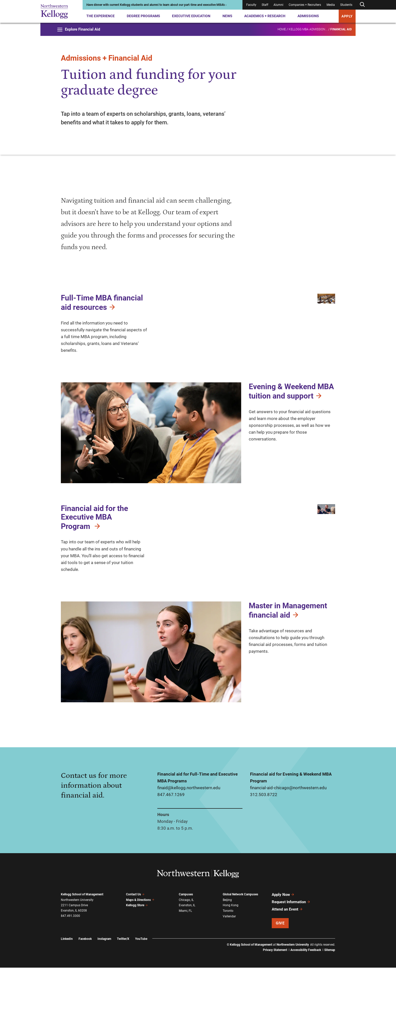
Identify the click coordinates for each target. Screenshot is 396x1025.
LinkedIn (67, 996)
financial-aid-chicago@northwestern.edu (288, 845)
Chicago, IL (186, 957)
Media (331, 5)
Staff (265, 5)
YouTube (141, 996)
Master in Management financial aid (288, 668)
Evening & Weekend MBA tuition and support (291, 424)
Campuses (186, 952)
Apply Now (283, 952)
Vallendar (229, 973)
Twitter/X (123, 996)
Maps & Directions (140, 957)
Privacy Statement (275, 1007)
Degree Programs (143, 16)
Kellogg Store (137, 963)
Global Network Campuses (240, 952)
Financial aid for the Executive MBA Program (94, 550)
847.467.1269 (171, 852)
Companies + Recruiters (305, 5)
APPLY (347, 16)
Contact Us (135, 952)
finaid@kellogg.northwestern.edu (188, 845)
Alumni (278, 5)
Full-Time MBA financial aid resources (102, 302)
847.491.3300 (70, 973)
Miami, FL (185, 968)
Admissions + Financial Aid (106, 58)
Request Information (291, 959)
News (227, 16)
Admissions (308, 16)
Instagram (104, 996)
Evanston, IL (187, 963)
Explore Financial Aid (78, 29)
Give (280, 980)
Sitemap (329, 1007)
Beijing (227, 957)
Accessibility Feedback (305, 1007)
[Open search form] (362, 4)
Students (346, 5)
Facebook (85, 996)
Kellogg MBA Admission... (308, 29)
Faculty (251, 5)
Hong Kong (230, 963)
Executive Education (191, 16)
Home (282, 29)
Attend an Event (287, 967)
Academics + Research (264, 16)
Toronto (228, 968)
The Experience (100, 16)
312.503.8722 (263, 852)
